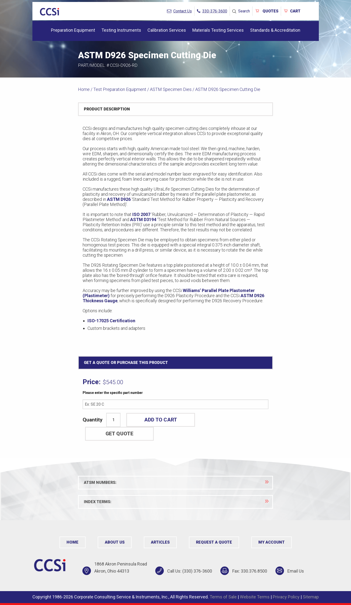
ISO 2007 (141, 214)
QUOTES (266, 11)
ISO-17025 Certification (111, 320)
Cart (292, 11)
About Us (115, 542)
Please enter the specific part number (113, 393)
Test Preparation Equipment (119, 89)
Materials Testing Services (218, 30)
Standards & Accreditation (275, 30)
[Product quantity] (113, 420)
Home (84, 89)
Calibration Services (166, 30)
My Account (271, 542)
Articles (160, 542)
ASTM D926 (119, 199)
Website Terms (255, 596)
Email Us (295, 571)
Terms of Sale (223, 596)
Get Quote (120, 434)
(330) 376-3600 (197, 571)
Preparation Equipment (73, 30)
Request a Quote (214, 542)
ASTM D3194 (143, 219)
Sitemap (311, 596)
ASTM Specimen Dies (171, 89)
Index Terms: (176, 501)
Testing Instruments (121, 30)
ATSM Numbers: (176, 482)
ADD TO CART (160, 420)
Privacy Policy (286, 596)
